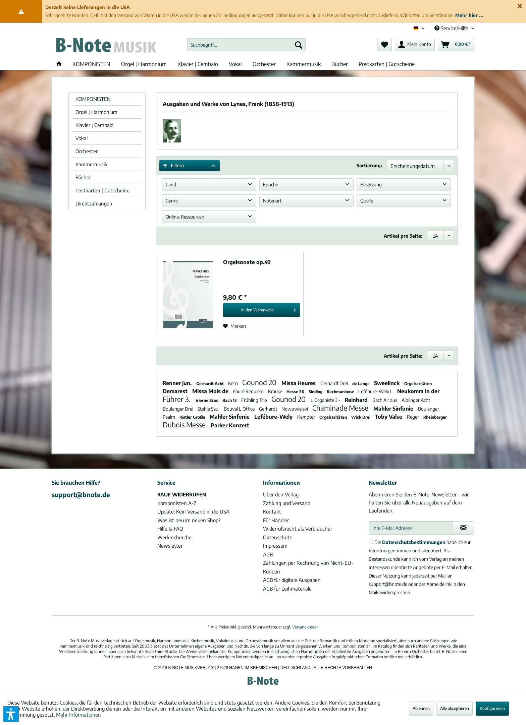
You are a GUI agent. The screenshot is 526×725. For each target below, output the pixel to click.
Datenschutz (277, 537)
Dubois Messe (185, 424)
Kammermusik (91, 164)
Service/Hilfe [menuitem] (452, 28)
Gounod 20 (260, 382)
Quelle (366, 200)
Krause (275, 391)
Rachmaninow (341, 391)
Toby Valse (389, 416)
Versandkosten (305, 626)
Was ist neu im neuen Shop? (189, 520)
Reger (413, 417)
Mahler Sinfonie (394, 408)
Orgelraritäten (418, 383)
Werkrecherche (174, 537)
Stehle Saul (209, 409)
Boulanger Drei (178, 409)
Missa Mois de (211, 391)
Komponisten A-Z (177, 503)
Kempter (306, 417)
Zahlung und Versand (286, 503)
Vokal (81, 138)
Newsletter (169, 546)
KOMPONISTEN (93, 99)
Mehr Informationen (78, 715)
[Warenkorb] (456, 44)
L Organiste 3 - (326, 400)
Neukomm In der (418, 391)
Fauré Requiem (249, 391)
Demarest (176, 391)
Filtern (173, 165)
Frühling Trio (254, 400)
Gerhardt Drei (334, 383)
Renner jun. (178, 383)
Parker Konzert (230, 425)
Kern (233, 383)
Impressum (275, 546)
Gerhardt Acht (210, 383)
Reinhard (357, 400)
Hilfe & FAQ (170, 529)
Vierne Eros (207, 400)
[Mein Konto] (415, 44)
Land (171, 184)
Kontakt (272, 511)
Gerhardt (268, 409)
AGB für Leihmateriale (287, 589)
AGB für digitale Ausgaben (292, 580)
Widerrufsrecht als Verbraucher (297, 529)
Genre (172, 200)
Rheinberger (435, 417)
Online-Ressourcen (185, 217)
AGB (268, 554)
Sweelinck (387, 383)
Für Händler (276, 520)
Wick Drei (361, 417)
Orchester (86, 151)
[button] (11, 714)
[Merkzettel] (384, 44)
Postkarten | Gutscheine (102, 190)
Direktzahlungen (93, 203)
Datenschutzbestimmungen (413, 542)
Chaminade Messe (341, 407)
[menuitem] (246, 44)
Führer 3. (177, 399)
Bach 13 (230, 400)
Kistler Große (192, 417)
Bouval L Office (240, 409)
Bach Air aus (385, 400)
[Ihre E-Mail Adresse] (411, 528)
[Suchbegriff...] (246, 44)
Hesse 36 (295, 391)
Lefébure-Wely (274, 416)
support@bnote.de (81, 494)
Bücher (83, 177)
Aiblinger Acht (416, 400)
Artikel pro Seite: (403, 236)
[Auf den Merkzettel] (234, 326)
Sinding (316, 391)
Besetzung (371, 184)
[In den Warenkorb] (261, 310)
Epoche (270, 184)
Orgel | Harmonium (96, 112)
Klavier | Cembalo (94, 125)
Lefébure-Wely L (376, 391)
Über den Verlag (281, 494)
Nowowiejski (295, 409)
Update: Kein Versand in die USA (193, 511)
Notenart (272, 200)
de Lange (361, 383)
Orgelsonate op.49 (247, 262)
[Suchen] (299, 44)
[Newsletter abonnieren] (463, 528)
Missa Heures (299, 383)
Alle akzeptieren (454, 708)
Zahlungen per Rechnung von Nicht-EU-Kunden (308, 567)
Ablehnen (421, 708)
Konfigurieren (492, 708)
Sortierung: (369, 165)
